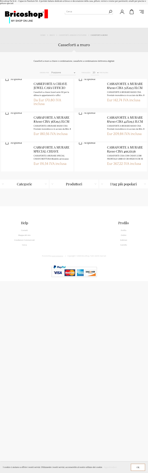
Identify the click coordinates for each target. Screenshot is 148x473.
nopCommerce (57, 256)
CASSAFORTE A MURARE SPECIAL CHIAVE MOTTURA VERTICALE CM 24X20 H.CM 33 (51, 149)
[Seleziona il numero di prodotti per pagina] (95, 72)
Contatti (24, 230)
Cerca (24, 245)
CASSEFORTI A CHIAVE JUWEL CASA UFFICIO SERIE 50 (50, 86)
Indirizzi (123, 240)
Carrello (132, 12)
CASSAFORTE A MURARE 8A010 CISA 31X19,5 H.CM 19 (125, 86)
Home (43, 35)
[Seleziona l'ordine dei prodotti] (62, 72)
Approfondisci (110, 467)
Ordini (123, 235)
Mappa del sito (24, 235)
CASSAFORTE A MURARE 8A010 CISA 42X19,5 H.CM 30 (125, 119)
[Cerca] (86, 11)
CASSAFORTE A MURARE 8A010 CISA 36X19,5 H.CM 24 (51, 119)
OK (138, 467)
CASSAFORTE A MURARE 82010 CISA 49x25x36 (125, 149)
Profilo (123, 230)
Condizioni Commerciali (24, 240)
